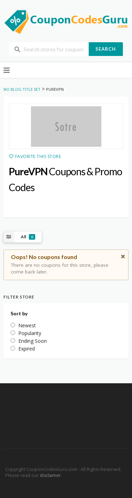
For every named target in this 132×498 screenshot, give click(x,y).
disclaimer (50, 475)
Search (105, 49)
